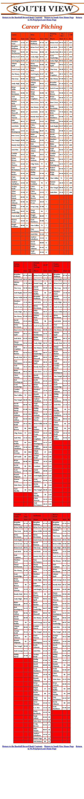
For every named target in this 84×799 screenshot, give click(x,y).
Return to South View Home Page (59, 17)
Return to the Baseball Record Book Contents (22, 17)
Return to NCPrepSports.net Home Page (55, 18)
